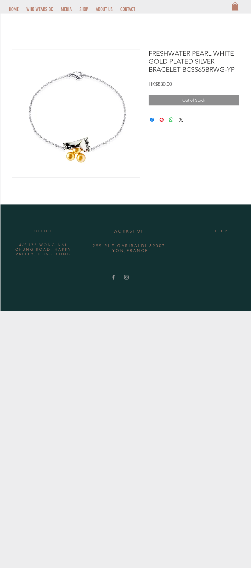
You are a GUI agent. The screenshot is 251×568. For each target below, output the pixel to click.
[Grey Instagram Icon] (126, 277)
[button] (235, 6)
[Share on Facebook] (152, 120)
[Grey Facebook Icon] (113, 277)
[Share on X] (181, 120)
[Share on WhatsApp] (171, 120)
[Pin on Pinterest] (162, 120)
